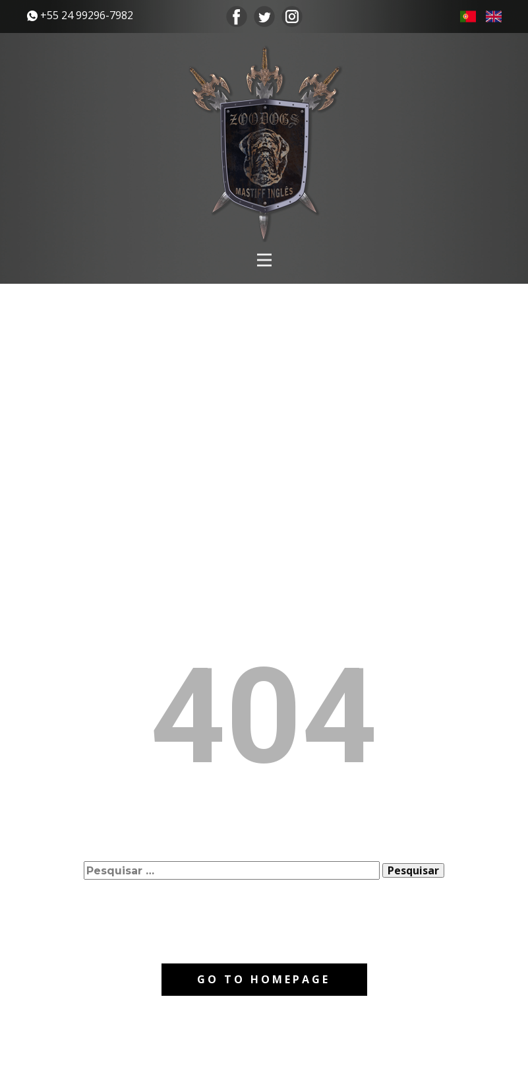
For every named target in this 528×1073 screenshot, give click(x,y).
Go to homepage (263, 979)
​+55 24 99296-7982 (80, 15)
